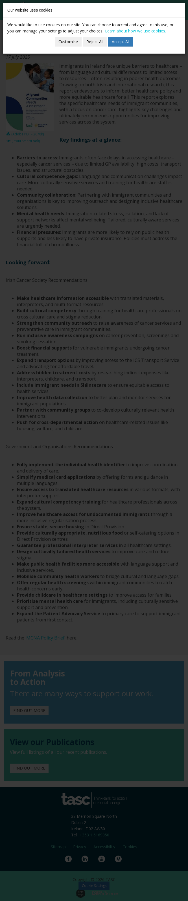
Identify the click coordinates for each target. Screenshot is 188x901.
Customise (68, 41)
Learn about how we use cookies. (135, 31)
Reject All (94, 41)
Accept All (121, 41)
